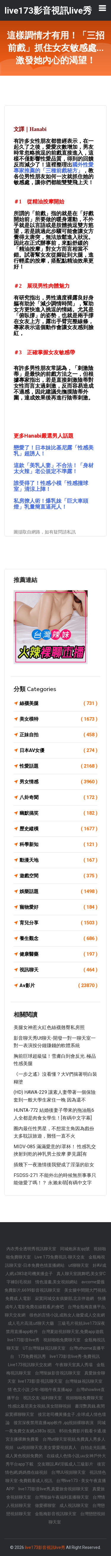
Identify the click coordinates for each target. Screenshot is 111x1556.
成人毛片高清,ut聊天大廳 (31, 1323)
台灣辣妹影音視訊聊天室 (58, 1373)
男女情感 (58, 782)
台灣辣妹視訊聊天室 (83, 1381)
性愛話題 (58, 766)
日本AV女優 (58, 750)
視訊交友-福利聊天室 (43, 1397)
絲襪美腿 (58, 703)
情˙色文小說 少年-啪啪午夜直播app (40, 1389)
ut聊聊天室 (79, 1265)
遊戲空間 (58, 876)
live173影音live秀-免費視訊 (75, 1356)
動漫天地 (58, 860)
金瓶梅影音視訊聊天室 (56, 1513)
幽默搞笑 (58, 813)
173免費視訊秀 (32, 1356)
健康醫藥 (58, 954)
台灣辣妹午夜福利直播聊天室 (62, 1497)
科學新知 (58, 844)
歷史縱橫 (58, 829)
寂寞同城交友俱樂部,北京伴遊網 (65, 1298)
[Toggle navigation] (102, 8)
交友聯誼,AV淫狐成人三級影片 (65, 1464)
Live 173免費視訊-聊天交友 (60, 1257)
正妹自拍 (58, 735)
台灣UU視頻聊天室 (68, 1472)
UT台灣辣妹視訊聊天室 (44, 1348)
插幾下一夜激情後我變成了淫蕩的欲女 (54, 1164)
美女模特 (58, 719)
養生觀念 (58, 938)
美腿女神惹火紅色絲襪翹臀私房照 (49, 1027)
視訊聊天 (58, 970)
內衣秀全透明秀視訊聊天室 (32, 1248)
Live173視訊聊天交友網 (30, 1364)
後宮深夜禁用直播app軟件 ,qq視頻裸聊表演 (54, 1422)
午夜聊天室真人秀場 (74, 1364)
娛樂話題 (58, 891)
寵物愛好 (58, 907)
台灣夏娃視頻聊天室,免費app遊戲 (73, 1331)
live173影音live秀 (23, 1339)
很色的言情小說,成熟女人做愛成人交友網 (67, 1315)
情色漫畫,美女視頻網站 (56, 1282)
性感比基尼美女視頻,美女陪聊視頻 (40, 1406)
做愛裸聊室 (46, 1505)
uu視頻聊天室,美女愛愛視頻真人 (47, 1447)
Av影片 (58, 985)
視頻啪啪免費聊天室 (62, 1339)
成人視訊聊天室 (74, 1505)
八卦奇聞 (58, 797)
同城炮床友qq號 (75, 1248)
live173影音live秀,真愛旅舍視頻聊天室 (53, 1489)
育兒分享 (58, 923)
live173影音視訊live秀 (45, 1547)
